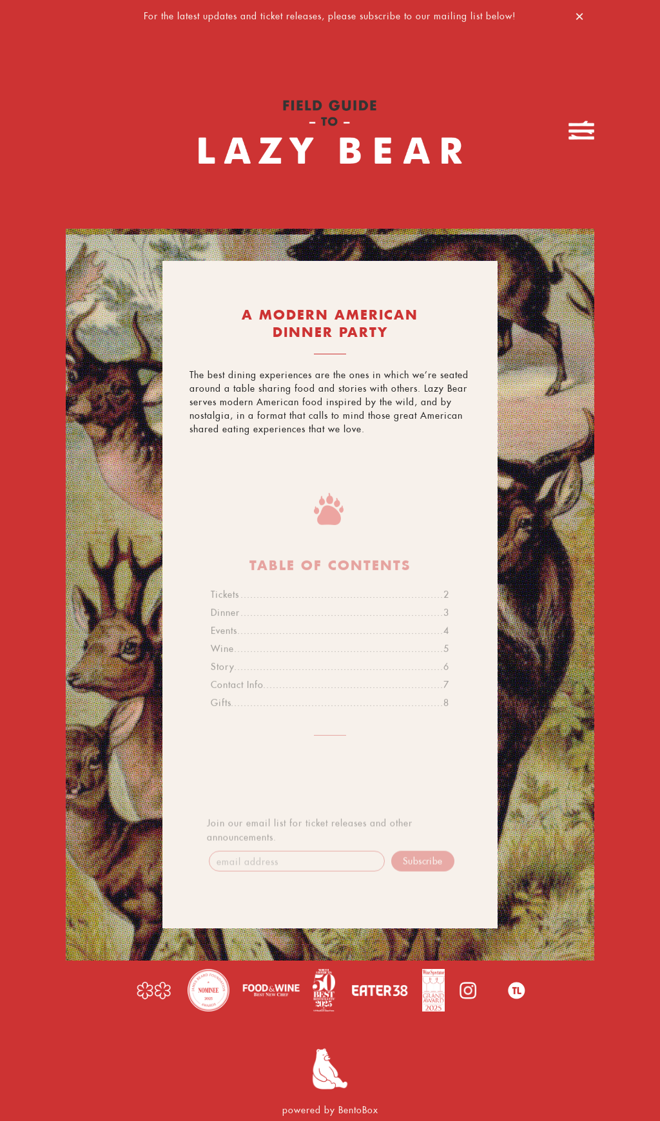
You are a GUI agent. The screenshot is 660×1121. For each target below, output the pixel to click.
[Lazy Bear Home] (330, 130)
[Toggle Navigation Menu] (581, 130)
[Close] (579, 14)
